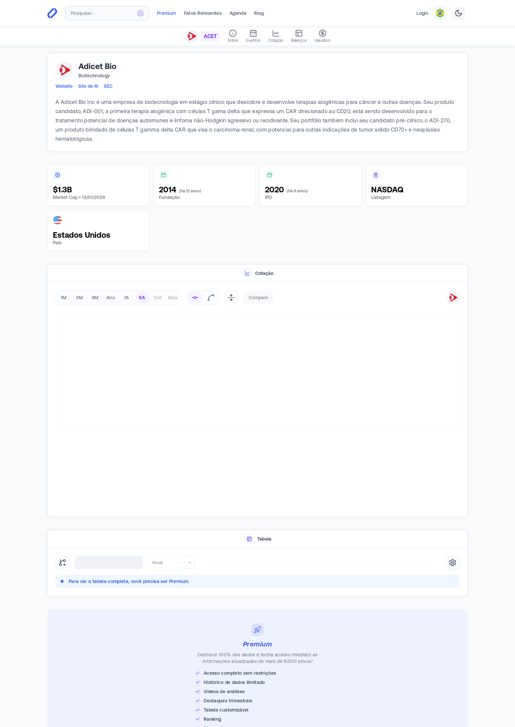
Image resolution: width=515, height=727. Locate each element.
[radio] (195, 297)
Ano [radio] (110, 297)
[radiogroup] (119, 297)
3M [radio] (79, 297)
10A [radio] (158, 297)
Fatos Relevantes (203, 13)
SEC (108, 86)
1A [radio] (126, 297)
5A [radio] (142, 297)
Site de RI (88, 86)
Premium (166, 13)
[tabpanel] (257, 399)
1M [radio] (64, 297)
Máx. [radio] (173, 297)
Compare (258, 297)
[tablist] (257, 273)
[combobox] (107, 13)
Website (64, 86)
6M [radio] (95, 297)
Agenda (238, 13)
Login (422, 13)
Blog (259, 13)
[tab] (257, 273)
